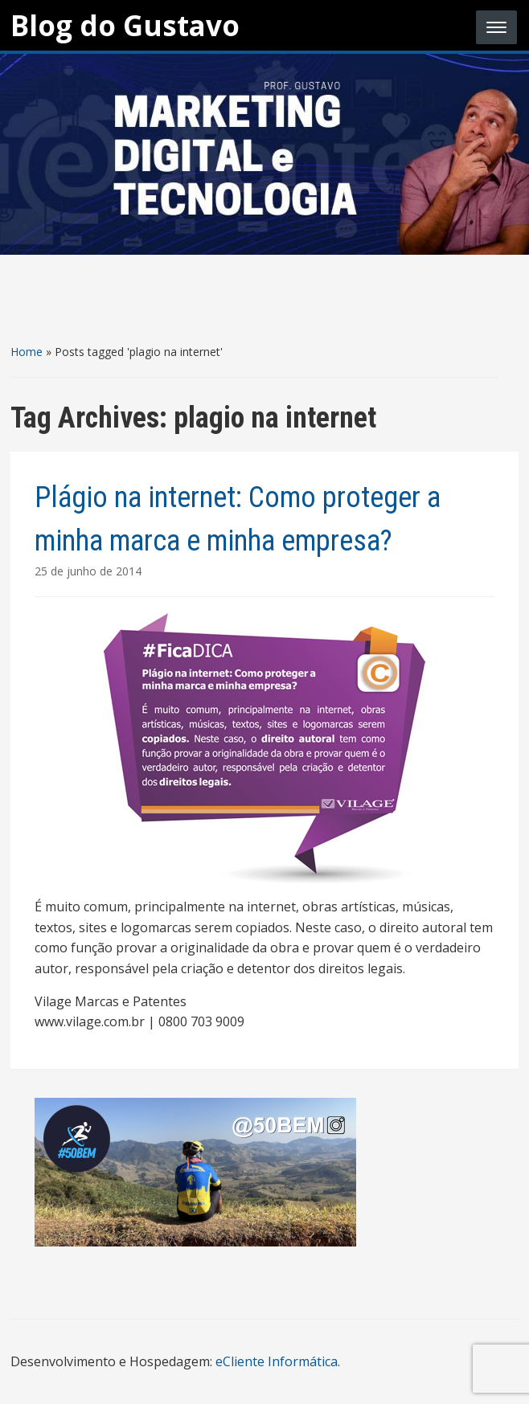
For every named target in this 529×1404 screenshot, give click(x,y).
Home (26, 351)
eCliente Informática (276, 1361)
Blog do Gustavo (125, 25)
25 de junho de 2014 (88, 571)
